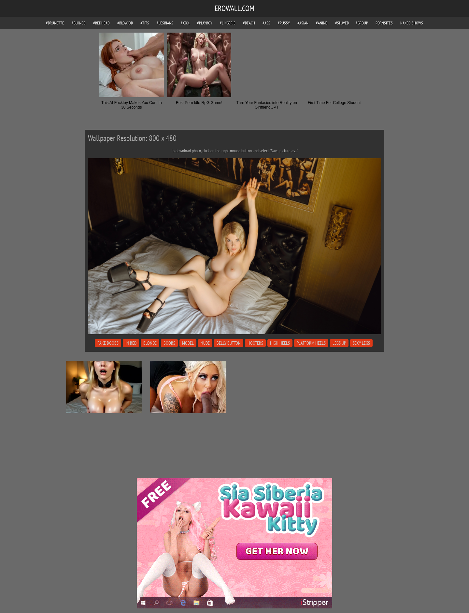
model (188, 343)
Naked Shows (411, 23)
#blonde (79, 23)
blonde (150, 343)
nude (205, 343)
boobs (169, 343)
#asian (302, 23)
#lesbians (165, 23)
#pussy (284, 23)
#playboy (204, 23)
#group (362, 23)
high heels (280, 343)
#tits (144, 23)
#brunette (55, 23)
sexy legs (361, 343)
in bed (130, 343)
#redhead (101, 23)
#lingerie (227, 23)
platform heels (311, 343)
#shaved (342, 23)
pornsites (384, 23)
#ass (266, 23)
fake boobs (108, 343)
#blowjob (125, 23)
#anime (322, 23)
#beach (249, 23)
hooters (255, 343)
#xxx (185, 23)
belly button (229, 343)
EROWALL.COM (234, 8)
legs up (339, 343)
